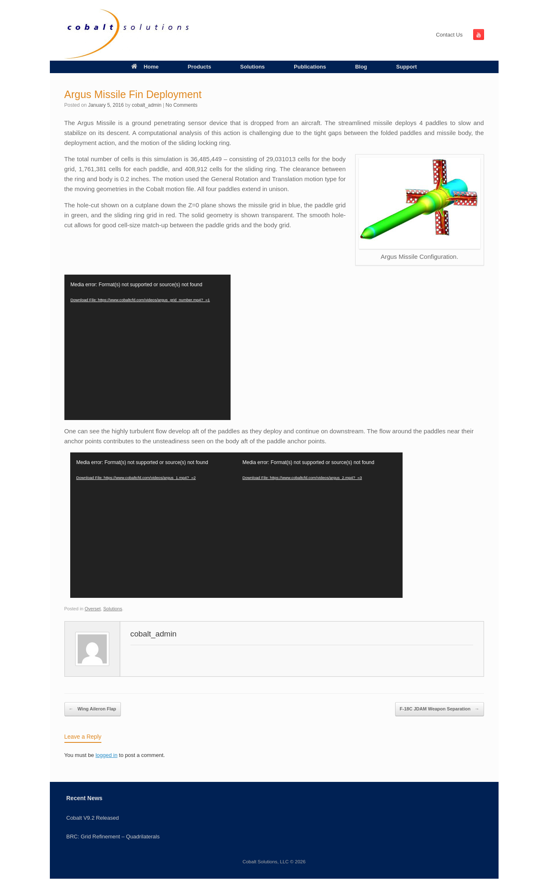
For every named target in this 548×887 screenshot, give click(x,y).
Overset (93, 608)
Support (406, 67)
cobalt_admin (146, 105)
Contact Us (449, 35)
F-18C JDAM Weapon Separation (439, 709)
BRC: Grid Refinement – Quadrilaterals (113, 836)
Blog (361, 67)
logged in (107, 755)
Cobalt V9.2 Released (92, 818)
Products (199, 67)
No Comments (182, 105)
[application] (147, 347)
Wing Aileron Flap (92, 709)
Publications (310, 67)
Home (145, 67)
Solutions (252, 67)
